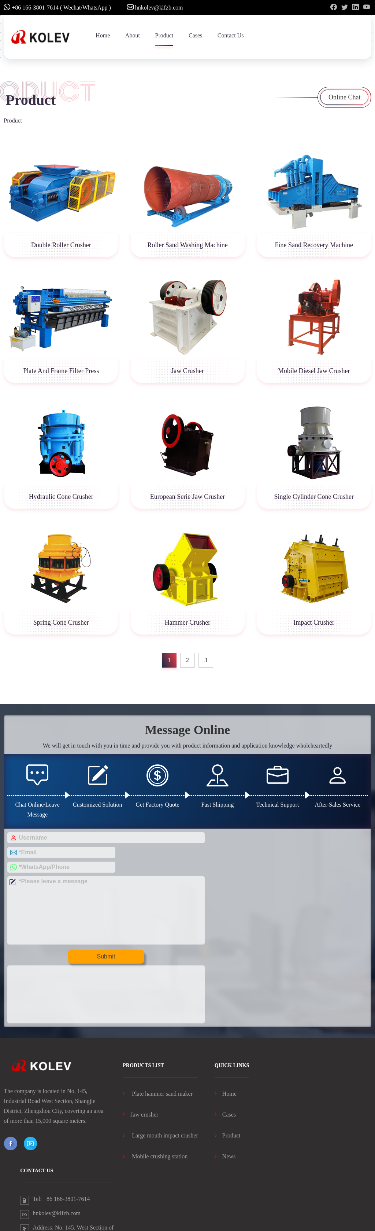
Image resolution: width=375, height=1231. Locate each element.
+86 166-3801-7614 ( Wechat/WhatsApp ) (57, 7)
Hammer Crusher (187, 622)
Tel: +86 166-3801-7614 (61, 1127)
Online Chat (344, 97)
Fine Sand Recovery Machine (314, 245)
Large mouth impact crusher (160, 1064)
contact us (36, 1099)
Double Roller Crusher (61, 245)
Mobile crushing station (155, 1085)
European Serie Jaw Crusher (187, 496)
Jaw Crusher (187, 371)
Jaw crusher (140, 1043)
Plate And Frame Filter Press (61, 371)
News (225, 1085)
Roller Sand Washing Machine (187, 245)
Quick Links (232, 993)
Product (164, 35)
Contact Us (231, 35)
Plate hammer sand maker (158, 1022)
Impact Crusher (313, 622)
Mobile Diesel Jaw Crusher (314, 371)
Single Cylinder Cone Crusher (313, 496)
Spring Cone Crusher (61, 622)
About (132, 35)
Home (103, 35)
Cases (195, 35)
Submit (95, 942)
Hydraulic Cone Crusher (61, 496)
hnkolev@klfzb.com (155, 7)
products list (143, 993)
